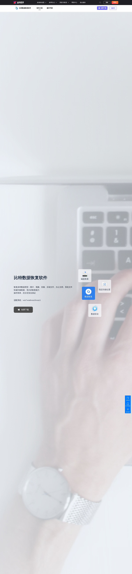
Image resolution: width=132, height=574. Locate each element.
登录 (107, 2)
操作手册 (50, 8)
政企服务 (83, 2)
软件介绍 (40, 8)
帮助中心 (74, 2)
